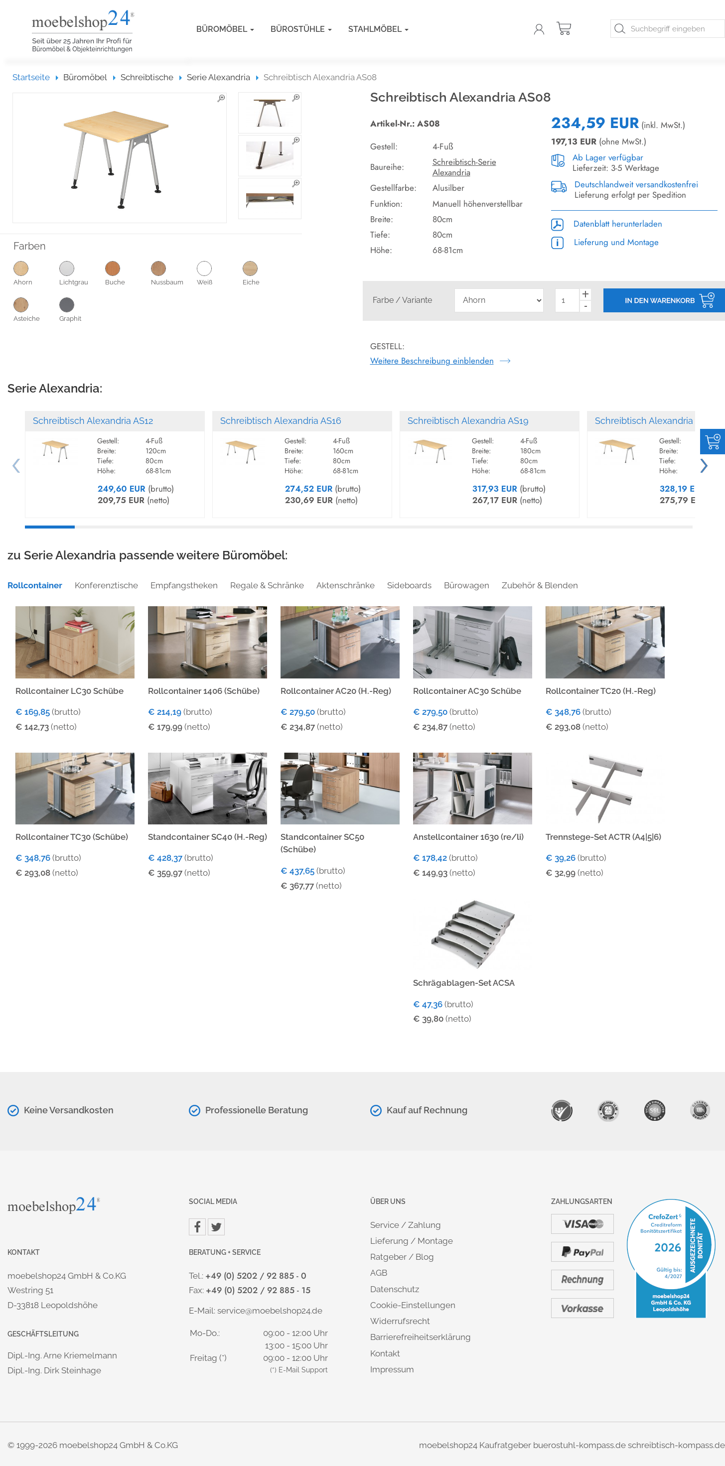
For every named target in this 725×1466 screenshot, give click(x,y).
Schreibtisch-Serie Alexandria (464, 167)
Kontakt (385, 1353)
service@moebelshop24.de (269, 1311)
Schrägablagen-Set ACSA (464, 983)
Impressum (392, 1369)
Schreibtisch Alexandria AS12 (93, 420)
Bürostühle (301, 29)
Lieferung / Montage (411, 1241)
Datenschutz (394, 1289)
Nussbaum (174, 273)
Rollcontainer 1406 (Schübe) (204, 691)
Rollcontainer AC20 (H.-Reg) (336, 691)
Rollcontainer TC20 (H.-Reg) (601, 691)
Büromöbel (225, 29)
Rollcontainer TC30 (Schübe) (71, 837)
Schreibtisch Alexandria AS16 (280, 420)
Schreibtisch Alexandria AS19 (468, 420)
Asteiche (36, 309)
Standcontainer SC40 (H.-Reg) (207, 837)
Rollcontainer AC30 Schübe (467, 691)
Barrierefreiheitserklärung (420, 1337)
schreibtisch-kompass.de (676, 1445)
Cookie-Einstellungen (412, 1305)
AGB (378, 1273)
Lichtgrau (82, 273)
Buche (128, 273)
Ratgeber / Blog (402, 1257)
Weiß (220, 273)
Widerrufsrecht (400, 1321)
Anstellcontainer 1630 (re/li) (468, 837)
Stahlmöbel (378, 29)
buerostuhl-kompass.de (579, 1445)
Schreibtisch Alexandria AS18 (655, 420)
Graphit (82, 309)
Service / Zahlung (405, 1225)
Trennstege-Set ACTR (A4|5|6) (603, 837)
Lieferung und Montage (605, 242)
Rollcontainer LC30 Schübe (69, 691)
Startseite (35, 77)
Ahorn (36, 273)
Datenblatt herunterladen (606, 224)
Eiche (266, 273)
